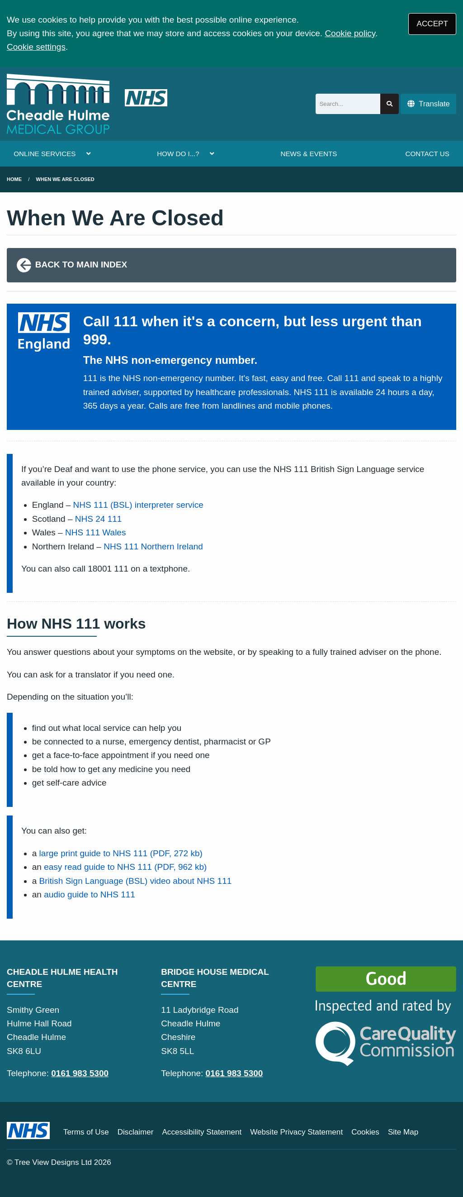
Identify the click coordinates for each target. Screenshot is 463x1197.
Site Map (403, 1132)
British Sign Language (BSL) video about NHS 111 (135, 881)
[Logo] (87, 104)
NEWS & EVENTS (308, 153)
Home (14, 179)
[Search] (348, 104)
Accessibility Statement (201, 1132)
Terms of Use (86, 1132)
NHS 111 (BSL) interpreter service (138, 505)
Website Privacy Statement (296, 1132)
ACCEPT (432, 23)
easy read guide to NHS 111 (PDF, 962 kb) (125, 867)
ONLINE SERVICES (45, 153)
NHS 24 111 (98, 519)
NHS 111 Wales (95, 532)
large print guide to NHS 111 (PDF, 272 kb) (121, 853)
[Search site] (389, 104)
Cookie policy (350, 33)
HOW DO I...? (178, 153)
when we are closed (65, 179)
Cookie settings (36, 47)
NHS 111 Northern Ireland (153, 546)
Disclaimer (136, 1132)
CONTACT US (427, 153)
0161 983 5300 (80, 1073)
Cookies (365, 1132)
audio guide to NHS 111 (89, 894)
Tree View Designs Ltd (53, 1162)
